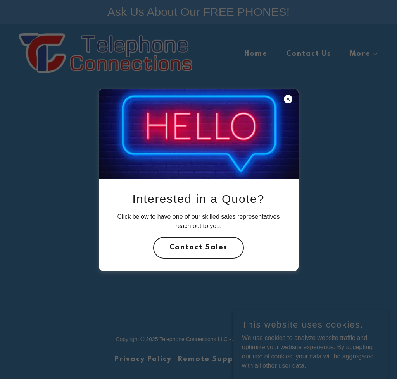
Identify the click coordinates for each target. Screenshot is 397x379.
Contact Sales (198, 248)
